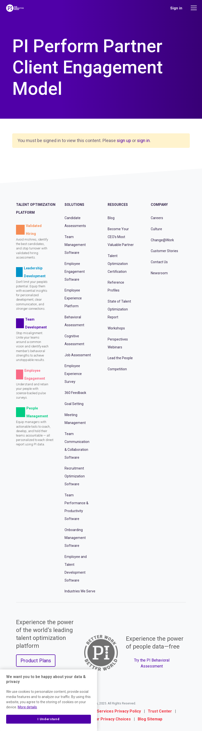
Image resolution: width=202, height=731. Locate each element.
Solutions (74, 205)
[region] (48, 700)
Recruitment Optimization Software (75, 476)
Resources (118, 205)
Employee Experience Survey (73, 374)
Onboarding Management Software (75, 538)
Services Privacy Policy (119, 711)
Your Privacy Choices (111, 719)
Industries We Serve (80, 591)
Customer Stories (164, 251)
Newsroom (159, 273)
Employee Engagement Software (75, 271)
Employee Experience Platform (73, 298)
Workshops (116, 328)
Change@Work (162, 240)
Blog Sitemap (150, 719)
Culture (156, 229)
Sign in (176, 8)
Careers (157, 218)
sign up (124, 140)
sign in (143, 140)
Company (159, 205)
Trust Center (160, 711)
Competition (117, 369)
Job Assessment (78, 355)
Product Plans (35, 661)
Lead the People (120, 358)
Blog (111, 218)
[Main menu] (194, 8)
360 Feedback (75, 393)
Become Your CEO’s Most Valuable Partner (121, 237)
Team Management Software (75, 245)
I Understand (48, 719)
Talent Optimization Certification (118, 264)
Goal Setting (74, 404)
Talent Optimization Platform (35, 208)
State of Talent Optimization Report (119, 309)
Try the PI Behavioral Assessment (151, 663)
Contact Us (159, 262)
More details (27, 707)
